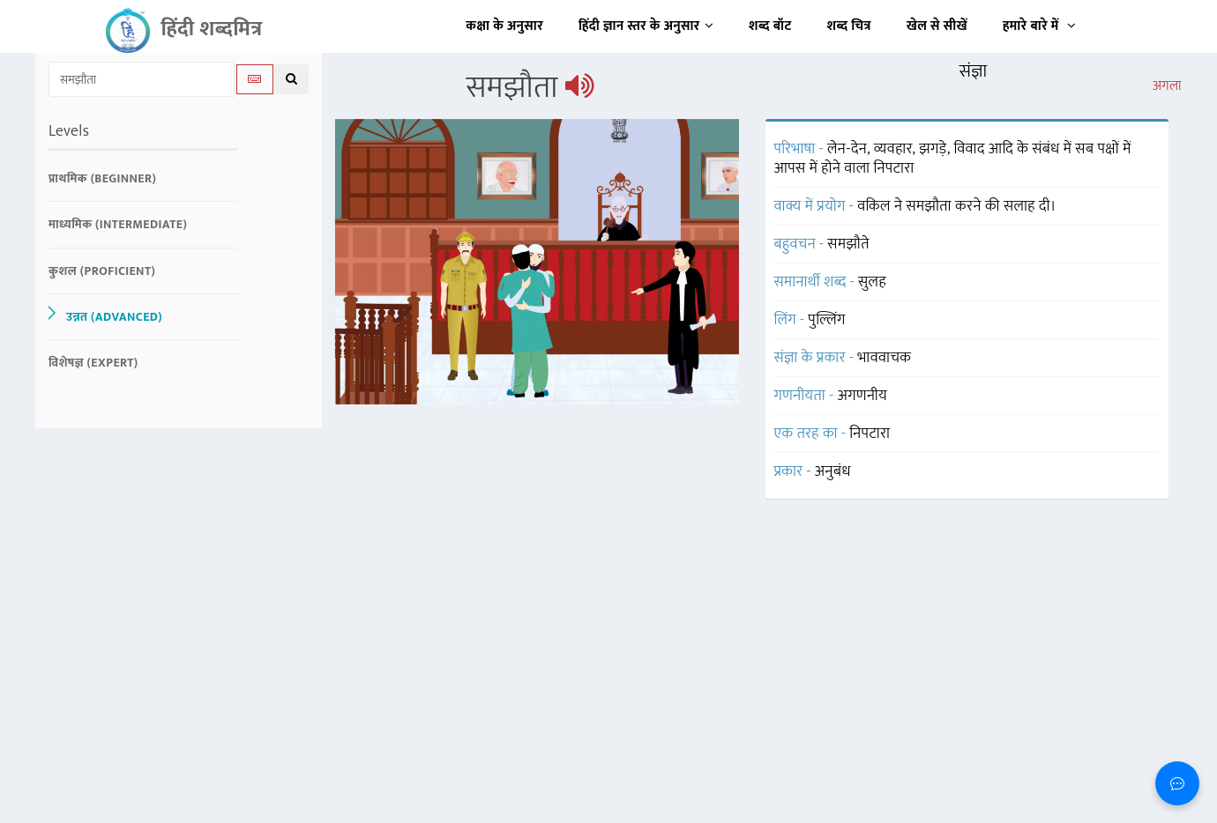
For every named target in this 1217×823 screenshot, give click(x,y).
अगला (1167, 86)
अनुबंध (833, 471)
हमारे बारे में (1039, 26)
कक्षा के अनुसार (504, 26)
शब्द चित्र (849, 26)
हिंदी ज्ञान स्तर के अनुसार (646, 26)
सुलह (872, 282)
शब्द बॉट (770, 26)
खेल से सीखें (937, 26)
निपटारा (869, 433)
